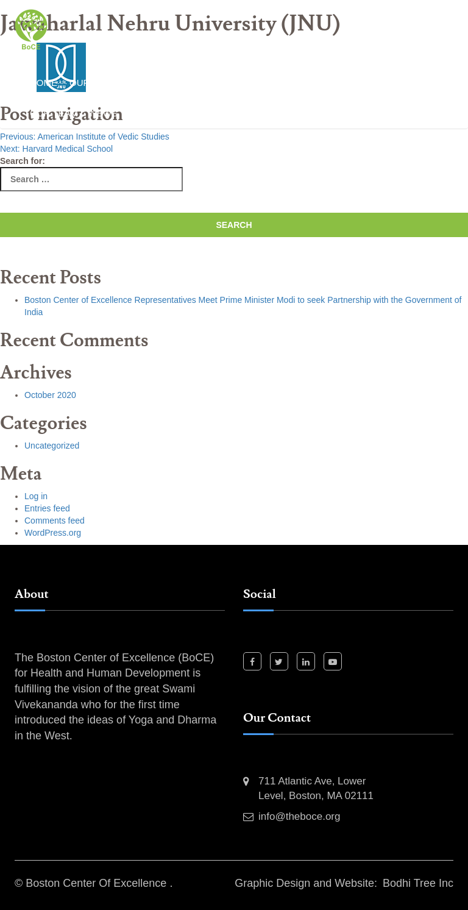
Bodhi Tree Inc (418, 883)
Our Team (54, 113)
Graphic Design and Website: (306, 883)
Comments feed (54, 520)
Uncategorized (51, 445)
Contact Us (201, 113)
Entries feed (47, 508)
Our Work (95, 82)
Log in (36, 496)
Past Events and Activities (200, 82)
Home (43, 82)
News (104, 113)
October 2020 (50, 395)
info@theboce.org (299, 816)
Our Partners (400, 82)
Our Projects (316, 82)
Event (145, 113)
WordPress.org (52, 533)
